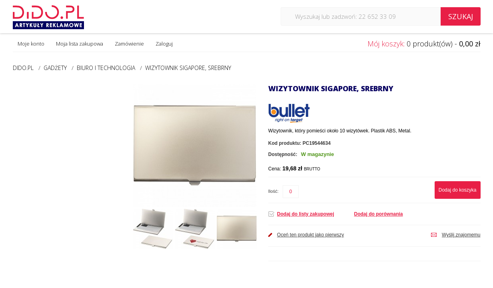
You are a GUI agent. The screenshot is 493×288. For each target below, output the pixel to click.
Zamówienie (129, 43)
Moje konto (31, 43)
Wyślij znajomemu (461, 235)
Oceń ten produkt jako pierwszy (310, 235)
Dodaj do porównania (378, 214)
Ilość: (273, 191)
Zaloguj (164, 43)
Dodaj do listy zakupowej (305, 214)
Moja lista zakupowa (79, 43)
